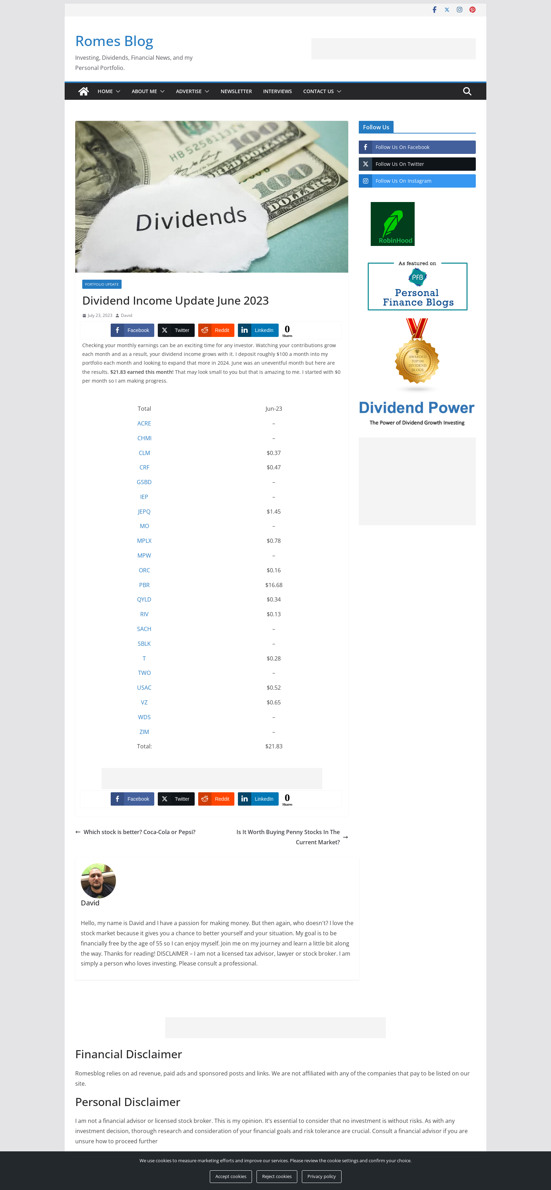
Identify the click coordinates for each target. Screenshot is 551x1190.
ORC (144, 570)
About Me (144, 91)
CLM (144, 453)
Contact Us (318, 91)
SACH (144, 629)
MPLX (144, 541)
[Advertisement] (421, 48)
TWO (144, 673)
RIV (144, 614)
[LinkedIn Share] (258, 330)
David (126, 315)
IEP (144, 497)
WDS (144, 717)
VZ (144, 702)
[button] (117, 91)
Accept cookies (230, 1176)
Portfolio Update (102, 284)
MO (144, 526)
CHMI (144, 438)
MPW (144, 555)
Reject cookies (277, 1176)
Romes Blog (114, 40)
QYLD (144, 599)
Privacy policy (321, 1176)
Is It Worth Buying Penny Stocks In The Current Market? (292, 837)
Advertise (189, 91)
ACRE (144, 423)
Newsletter (236, 91)
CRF (144, 467)
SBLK (144, 644)
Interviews (277, 91)
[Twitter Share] (176, 330)
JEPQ (144, 511)
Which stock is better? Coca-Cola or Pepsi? (135, 832)
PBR (144, 585)
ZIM (144, 732)
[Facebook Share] (132, 330)
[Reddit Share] (216, 330)
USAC (144, 687)
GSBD (144, 482)
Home (105, 91)
